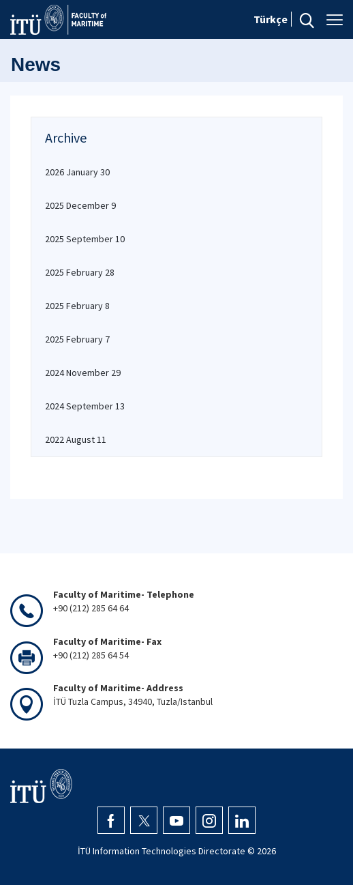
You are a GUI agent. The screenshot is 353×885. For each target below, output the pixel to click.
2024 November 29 (83, 372)
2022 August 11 (75, 439)
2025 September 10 (85, 239)
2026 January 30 (77, 172)
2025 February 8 (77, 306)
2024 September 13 (85, 406)
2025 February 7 (77, 339)
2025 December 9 (80, 205)
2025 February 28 (79, 272)
